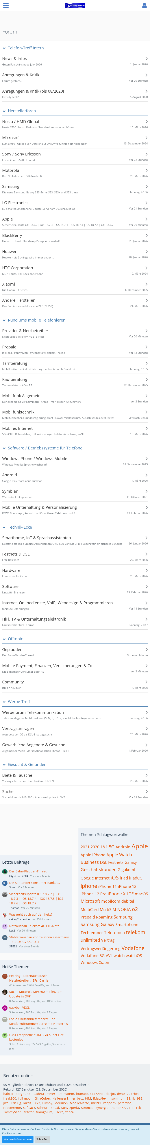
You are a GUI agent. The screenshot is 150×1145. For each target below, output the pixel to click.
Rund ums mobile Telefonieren (36, 320)
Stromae (87, 1108)
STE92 (13, 946)
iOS (115, 877)
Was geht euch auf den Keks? (30, 914)
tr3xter (29, 1112)
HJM (88, 1098)
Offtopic (15, 638)
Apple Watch (119, 855)
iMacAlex (99, 1098)
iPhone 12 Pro (94, 893)
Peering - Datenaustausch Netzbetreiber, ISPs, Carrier (29, 978)
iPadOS (136, 878)
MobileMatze (79, 1103)
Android (123, 846)
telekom (135, 932)
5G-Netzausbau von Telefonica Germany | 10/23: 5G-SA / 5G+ (39, 939)
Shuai (12, 887)
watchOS (134, 955)
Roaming (104, 917)
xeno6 (69, 1112)
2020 (95, 846)
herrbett (76, 1098)
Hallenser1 (60, 1098)
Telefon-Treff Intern (26, 48)
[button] (6, 5)
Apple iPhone (93, 854)
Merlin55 (61, 1103)
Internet (102, 878)
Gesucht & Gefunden (27, 764)
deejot (110, 1094)
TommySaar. (12, 1112)
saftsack (29, 1108)
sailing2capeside (19, 919)
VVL (109, 955)
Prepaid (88, 917)
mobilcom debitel (117, 901)
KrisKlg (16, 1103)
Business (90, 862)
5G (112, 847)
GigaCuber (42, 1098)
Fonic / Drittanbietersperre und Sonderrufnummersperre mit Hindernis (38, 1021)
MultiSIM (108, 909)
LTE (130, 894)
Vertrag (108, 940)
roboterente (12, 1108)
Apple (139, 846)
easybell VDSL (19, 1007)
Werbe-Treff (19, 701)
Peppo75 (109, 1103)
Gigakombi (128, 869)
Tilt (131, 1108)
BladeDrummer (44, 1094)
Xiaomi (105, 962)
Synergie (102, 1108)
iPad (124, 878)
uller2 (58, 1112)
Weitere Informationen (18, 1139)
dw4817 (123, 1094)
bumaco (82, 1094)
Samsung (123, 917)
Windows (89, 962)
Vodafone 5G (93, 955)
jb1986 (137, 1098)
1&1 (104, 846)
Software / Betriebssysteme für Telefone (45, 448)
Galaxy (130, 862)
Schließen (42, 1139)
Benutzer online (18, 1075)
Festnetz (115, 862)
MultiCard (90, 909)
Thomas (14, 908)
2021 (85, 846)
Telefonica (114, 932)
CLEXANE (97, 1094)
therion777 (119, 1108)
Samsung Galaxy (97, 924)
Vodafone (133, 948)
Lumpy (47, 1103)
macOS (141, 893)
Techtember (92, 932)
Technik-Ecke (20, 527)
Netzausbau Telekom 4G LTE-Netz (34, 926)
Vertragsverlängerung (100, 948)
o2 (135, 909)
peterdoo (124, 1103)
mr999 (96, 1103)
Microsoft (90, 901)
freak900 (9, 1098)
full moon (25, 1098)
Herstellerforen (22, 110)
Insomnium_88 (119, 1098)
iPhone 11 (107, 886)
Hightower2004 (18, 876)
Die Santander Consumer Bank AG (34, 883)
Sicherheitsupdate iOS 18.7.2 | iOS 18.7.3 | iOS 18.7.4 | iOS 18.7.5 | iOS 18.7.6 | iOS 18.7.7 (36, 898)
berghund (23, 1094)
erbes (135, 1094)
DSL (103, 862)
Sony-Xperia (70, 1108)
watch (119, 955)
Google (87, 878)
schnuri (42, 1108)
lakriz (27, 1103)
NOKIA (124, 909)
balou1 (8, 1094)
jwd (6, 1103)
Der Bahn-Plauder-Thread (28, 871)
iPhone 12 (127, 886)
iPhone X (117, 894)
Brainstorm (65, 1094)
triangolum (44, 1112)
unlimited (90, 940)
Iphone (89, 885)
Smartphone (126, 924)
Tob (138, 1108)
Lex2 (12, 930)
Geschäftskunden (99, 869)
